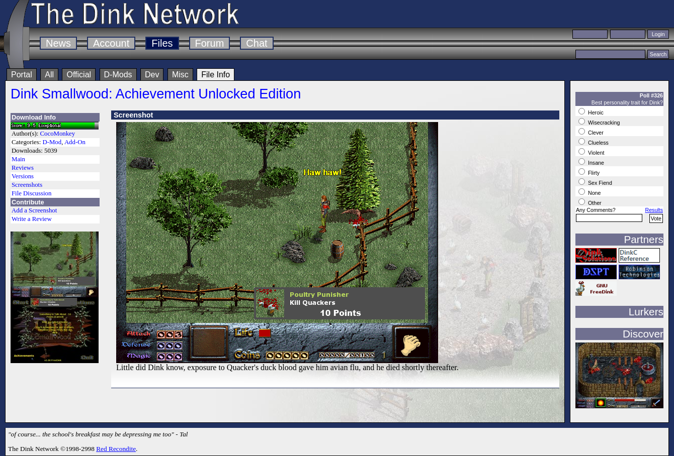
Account (111, 43)
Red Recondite (116, 448)
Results (654, 210)
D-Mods (118, 74)
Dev (152, 74)
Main (18, 159)
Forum (209, 43)
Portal (21, 74)
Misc (180, 74)
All (49, 74)
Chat (256, 43)
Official (78, 74)
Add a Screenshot (34, 210)
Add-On (75, 142)
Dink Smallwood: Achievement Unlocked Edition (156, 93)
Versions (23, 176)
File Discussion (31, 193)
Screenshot (133, 115)
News (58, 43)
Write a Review (32, 218)
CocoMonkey (57, 133)
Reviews (23, 167)
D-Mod (51, 142)
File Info (215, 74)
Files (162, 43)
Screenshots (27, 184)
